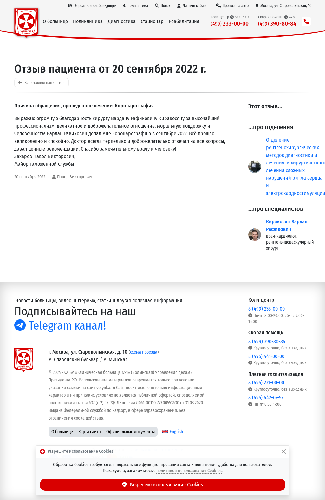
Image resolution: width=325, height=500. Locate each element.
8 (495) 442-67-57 (265, 397)
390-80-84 (277, 23)
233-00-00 (230, 23)
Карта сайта (89, 431)
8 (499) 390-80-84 (266, 341)
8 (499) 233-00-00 (266, 309)
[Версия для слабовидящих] (92, 5)
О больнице (62, 431)
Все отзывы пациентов (41, 82)
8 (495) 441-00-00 (266, 356)
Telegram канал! (60, 325)
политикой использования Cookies (189, 470)
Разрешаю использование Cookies (162, 485)
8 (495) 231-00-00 (266, 383)
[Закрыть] (283, 451)
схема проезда (143, 352)
